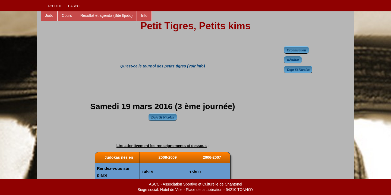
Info (144, 15)
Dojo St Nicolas (162, 117)
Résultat (293, 60)
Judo (49, 15)
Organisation (296, 50)
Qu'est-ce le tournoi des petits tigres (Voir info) (162, 66)
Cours (67, 15)
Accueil (55, 6)
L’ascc (74, 6)
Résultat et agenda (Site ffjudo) (106, 15)
